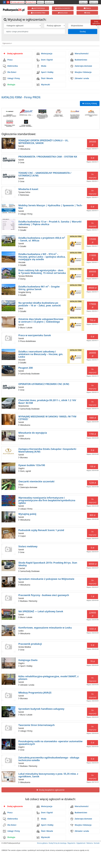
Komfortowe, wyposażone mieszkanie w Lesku (45, 627)
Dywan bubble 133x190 (31, 465)
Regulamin (71, 843)
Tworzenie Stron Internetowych (36, 725)
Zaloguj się (83, 2)
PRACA (87, 8)
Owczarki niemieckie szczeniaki (36, 481)
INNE (87, 13)
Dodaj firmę (31, 2)
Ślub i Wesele (45, 78)
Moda (41, 66)
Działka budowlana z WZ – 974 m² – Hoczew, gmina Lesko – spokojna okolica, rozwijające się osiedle (41, 256)
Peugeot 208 (25, 367)
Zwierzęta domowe (81, 66)
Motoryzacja (44, 53)
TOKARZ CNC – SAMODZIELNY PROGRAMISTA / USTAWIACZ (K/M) (44, 174)
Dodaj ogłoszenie (17, 2)
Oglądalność (81, 843)
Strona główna (42, 843)
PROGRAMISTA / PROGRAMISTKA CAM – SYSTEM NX (47, 156)
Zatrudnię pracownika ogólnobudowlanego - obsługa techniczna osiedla (48, 759)
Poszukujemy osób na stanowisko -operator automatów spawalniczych (50, 742)
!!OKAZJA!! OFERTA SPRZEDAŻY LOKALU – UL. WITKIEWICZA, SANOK (43, 141)
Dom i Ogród (45, 59)
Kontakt (97, 843)
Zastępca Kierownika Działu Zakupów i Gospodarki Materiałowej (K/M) (47, 450)
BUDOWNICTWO (38, 13)
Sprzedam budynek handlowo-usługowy (41, 708)
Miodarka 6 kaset (28, 189)
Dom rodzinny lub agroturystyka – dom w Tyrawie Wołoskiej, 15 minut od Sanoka (42, 271)
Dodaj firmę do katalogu (58, 843)
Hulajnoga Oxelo (27, 660)
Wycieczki (43, 84)
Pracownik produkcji (30, 643)
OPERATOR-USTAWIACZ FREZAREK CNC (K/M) (43, 384)
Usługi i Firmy (11, 78)
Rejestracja (93, 2)
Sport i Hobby (45, 72)
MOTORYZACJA (38, 8)
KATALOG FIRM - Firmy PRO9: (21, 97)
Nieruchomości (79, 53)
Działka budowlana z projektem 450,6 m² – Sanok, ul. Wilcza (41, 239)
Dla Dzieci (9, 72)
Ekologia (9, 84)
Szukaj (83, 31)
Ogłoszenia (6, 43)
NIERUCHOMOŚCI (62, 8)
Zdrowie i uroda (79, 78)
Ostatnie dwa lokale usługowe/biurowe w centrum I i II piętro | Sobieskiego (40, 320)
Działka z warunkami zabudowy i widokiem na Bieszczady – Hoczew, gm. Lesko (40, 354)
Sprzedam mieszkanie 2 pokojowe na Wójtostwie (46, 578)
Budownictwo (78, 59)
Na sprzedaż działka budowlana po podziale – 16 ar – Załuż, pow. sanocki (39, 304)
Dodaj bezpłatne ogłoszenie (50, 790)
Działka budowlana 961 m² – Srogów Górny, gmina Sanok (39, 288)
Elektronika (10, 66)
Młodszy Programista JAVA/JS (34, 692)
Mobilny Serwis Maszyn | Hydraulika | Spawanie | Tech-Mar (50, 206)
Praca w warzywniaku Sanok (34, 335)
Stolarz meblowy (27, 546)
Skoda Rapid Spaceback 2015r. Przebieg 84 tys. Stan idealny (47, 564)
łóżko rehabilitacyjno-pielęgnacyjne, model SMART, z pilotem (48, 677)
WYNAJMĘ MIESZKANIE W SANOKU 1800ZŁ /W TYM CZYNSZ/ (47, 418)
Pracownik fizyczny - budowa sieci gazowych (43, 595)
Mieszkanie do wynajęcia (32, 432)
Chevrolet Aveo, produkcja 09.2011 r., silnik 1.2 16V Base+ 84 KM (47, 401)
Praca (7, 59)
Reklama (41, 2)
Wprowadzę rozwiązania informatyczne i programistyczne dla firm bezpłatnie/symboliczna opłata (46, 500)
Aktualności (49, 2)
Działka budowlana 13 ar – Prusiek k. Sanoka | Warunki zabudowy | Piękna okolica (49, 223)
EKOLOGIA (63, 13)
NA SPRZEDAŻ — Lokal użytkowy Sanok (40, 611)
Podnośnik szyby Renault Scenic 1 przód (41, 530)
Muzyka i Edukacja (81, 72)
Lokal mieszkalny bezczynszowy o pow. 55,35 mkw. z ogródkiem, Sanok (48, 775)
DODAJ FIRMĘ (89, 103)
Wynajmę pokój (27, 513)
